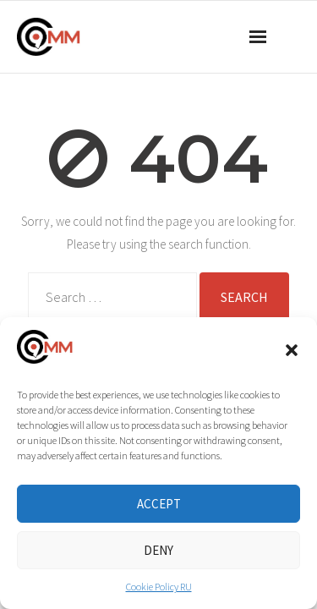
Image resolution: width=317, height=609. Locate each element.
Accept (159, 504)
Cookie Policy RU (159, 586)
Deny (158, 550)
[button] (291, 350)
